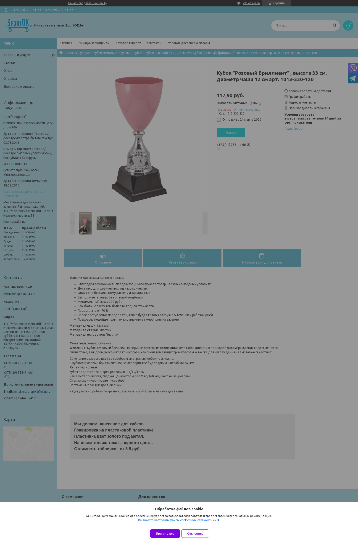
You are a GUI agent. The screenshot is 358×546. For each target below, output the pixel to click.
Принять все (165, 533)
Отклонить (199, 533)
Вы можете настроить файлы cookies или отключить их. (177, 523)
